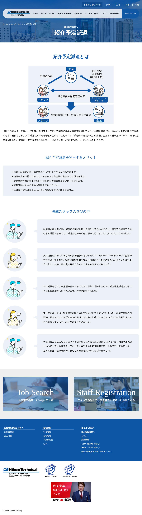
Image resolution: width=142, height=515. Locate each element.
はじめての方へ (48, 13)
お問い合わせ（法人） (91, 443)
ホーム (36, 13)
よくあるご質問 (91, 13)
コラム (103, 13)
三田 (118, 4)
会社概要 (47, 435)
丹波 (128, 4)
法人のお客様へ (64, 13)
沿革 (45, 443)
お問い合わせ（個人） (91, 447)
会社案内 (78, 13)
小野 (137, 4)
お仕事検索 (114, 13)
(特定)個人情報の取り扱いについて (96, 451)
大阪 (108, 4)
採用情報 (85, 439)
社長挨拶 (47, 432)
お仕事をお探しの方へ (14, 427)
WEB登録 (8, 435)
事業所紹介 (48, 439)
